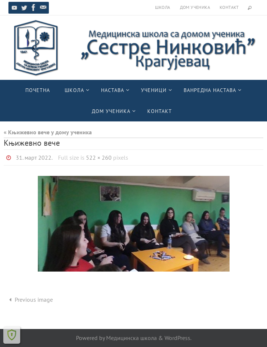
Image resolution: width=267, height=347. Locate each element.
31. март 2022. (34, 157)
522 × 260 (99, 157)
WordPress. (178, 337)
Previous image (29, 299)
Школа (162, 7)
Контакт (229, 7)
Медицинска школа (131, 337)
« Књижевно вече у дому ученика (48, 132)
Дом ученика (195, 7)
